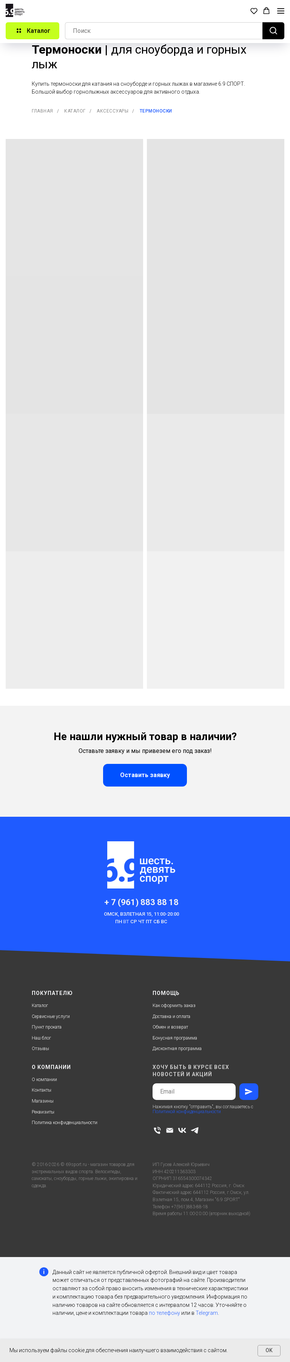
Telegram (207, 1313)
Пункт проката (47, 1027)
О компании (44, 1079)
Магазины (43, 1101)
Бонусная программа (175, 1038)
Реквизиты (43, 1112)
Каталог (75, 111)
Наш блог (41, 1038)
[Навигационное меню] (280, 11)
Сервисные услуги (51, 1016)
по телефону (164, 1313)
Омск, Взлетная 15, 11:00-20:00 (141, 914)
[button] (254, 10)
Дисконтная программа (177, 1048)
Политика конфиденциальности (64, 1122)
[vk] (182, 1130)
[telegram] (194, 1130)
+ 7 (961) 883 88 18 (141, 902)
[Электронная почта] (169, 1130)
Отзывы (40, 1048)
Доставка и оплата (171, 1016)
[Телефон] (157, 1130)
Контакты (41, 1090)
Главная (42, 111)
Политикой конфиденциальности (187, 1111)
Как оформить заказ (174, 1005)
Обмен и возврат (170, 1027)
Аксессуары (112, 111)
